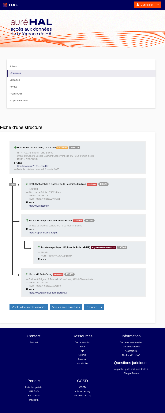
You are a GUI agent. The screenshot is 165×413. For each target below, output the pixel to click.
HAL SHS (34, 391)
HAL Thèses (34, 395)
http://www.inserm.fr (39, 206)
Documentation (82, 342)
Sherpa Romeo (131, 373)
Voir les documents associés (29, 307)
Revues (13, 86)
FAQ (82, 346)
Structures (15, 73)
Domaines (14, 80)
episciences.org (82, 391)
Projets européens (18, 100)
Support (34, 342)
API (82, 351)
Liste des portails (33, 387)
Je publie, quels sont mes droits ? (131, 369)
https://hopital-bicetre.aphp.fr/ (43, 232)
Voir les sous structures (66, 307)
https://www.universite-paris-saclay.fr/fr (48, 292)
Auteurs (13, 66)
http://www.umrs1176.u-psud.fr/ (32, 166)
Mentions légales (131, 346)
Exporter (92, 307)
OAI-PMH (82, 355)
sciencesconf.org (82, 395)
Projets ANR (15, 93)
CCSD (82, 387)
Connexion (145, 4)
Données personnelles (131, 342)
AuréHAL (82, 359)
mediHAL (33, 400)
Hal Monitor (82, 363)
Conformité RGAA (131, 355)
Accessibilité (131, 351)
